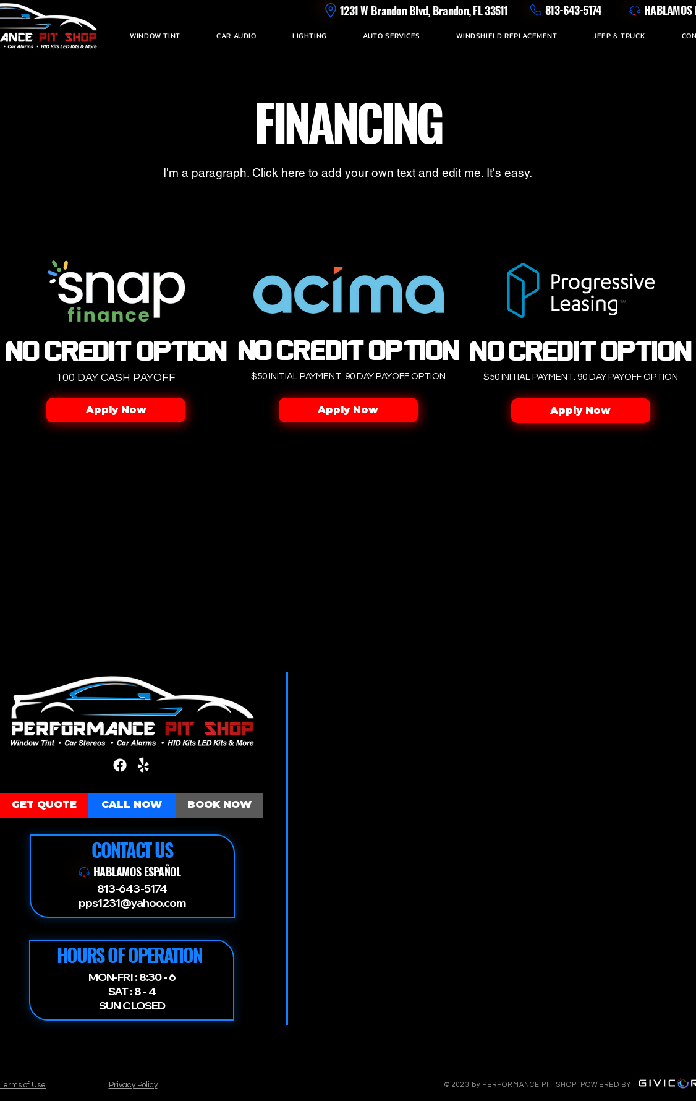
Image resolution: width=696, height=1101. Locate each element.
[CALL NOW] (132, 805)
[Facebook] (120, 765)
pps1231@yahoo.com (132, 903)
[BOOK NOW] (219, 805)
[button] (155, 36)
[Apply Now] (115, 410)
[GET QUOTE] (44, 805)
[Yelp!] (143, 765)
